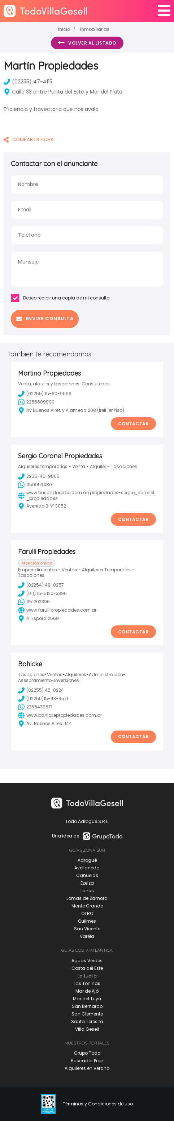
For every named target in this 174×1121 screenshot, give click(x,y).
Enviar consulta (44, 318)
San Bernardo (87, 1006)
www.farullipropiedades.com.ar (57, 610)
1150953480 (35, 484)
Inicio (64, 29)
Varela (87, 936)
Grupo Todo (87, 1053)
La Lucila (87, 976)
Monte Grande (87, 906)
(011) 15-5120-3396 (42, 593)
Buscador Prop (87, 1061)
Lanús (87, 891)
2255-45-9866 (39, 476)
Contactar (133, 424)
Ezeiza (87, 883)
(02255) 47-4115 (28, 81)
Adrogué (87, 860)
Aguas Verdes (87, 960)
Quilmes (87, 921)
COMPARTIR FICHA (29, 139)
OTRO (87, 913)
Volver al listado (87, 42)
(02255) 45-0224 (41, 690)
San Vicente (87, 929)
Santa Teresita (87, 1021)
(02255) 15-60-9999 (44, 393)
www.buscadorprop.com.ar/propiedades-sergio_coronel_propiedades (86, 495)
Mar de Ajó (87, 991)
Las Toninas (87, 983)
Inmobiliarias (94, 29)
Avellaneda (87, 868)
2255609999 (36, 402)
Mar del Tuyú (87, 999)
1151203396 (34, 602)
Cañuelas (87, 875)
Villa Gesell (87, 1029)
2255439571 (35, 707)
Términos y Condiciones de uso (98, 1104)
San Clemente (87, 1014)
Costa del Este (87, 968)
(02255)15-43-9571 (43, 698)
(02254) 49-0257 (41, 585)
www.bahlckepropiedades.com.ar (60, 715)
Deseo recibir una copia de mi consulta (60, 298)
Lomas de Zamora (87, 898)
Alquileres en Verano (87, 1068)
